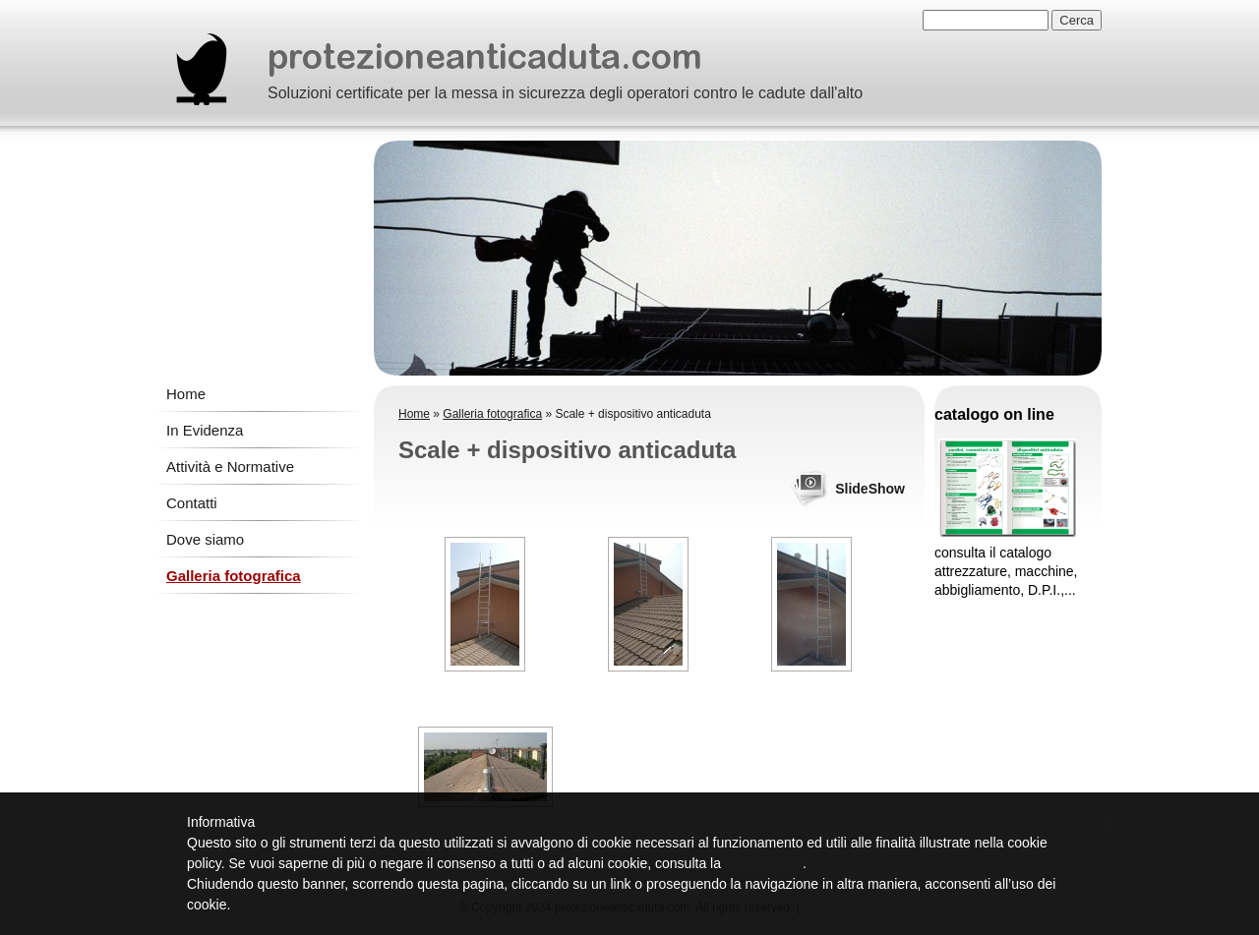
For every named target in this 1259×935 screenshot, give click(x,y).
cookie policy (764, 863)
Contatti (191, 503)
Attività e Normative (230, 466)
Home (186, 393)
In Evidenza (204, 430)
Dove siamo (205, 539)
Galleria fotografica (233, 575)
